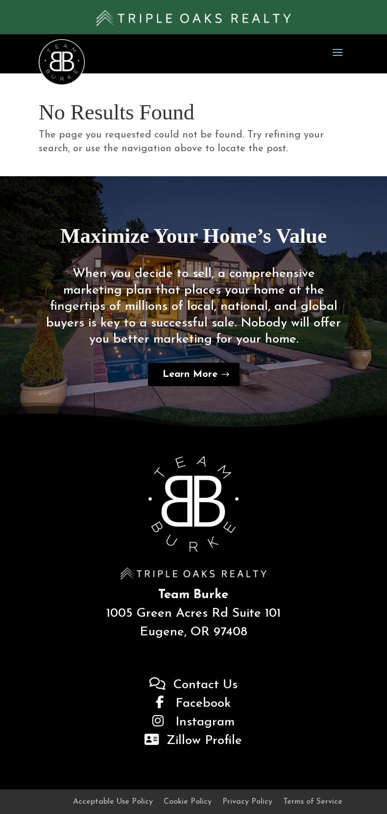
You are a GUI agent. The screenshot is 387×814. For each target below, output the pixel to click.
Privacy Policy (247, 802)
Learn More (190, 374)
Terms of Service (312, 802)
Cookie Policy (188, 802)
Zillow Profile (193, 740)
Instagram (193, 722)
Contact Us (193, 685)
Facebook (193, 703)
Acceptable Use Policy (113, 802)
